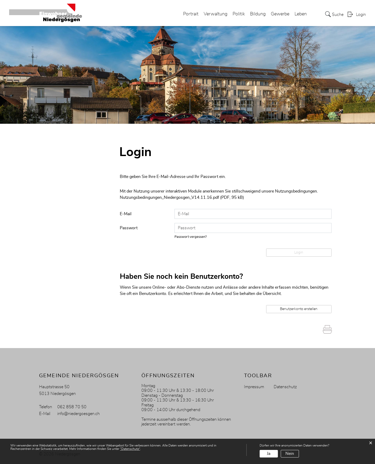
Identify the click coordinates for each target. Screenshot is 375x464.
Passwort (129, 228)
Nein (289, 453)
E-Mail (126, 214)
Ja (268, 453)
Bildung (258, 14)
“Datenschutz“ (130, 448)
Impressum (254, 387)
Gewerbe (280, 14)
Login (361, 15)
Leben (301, 14)
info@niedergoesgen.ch (78, 414)
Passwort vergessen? (190, 237)
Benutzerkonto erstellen (298, 309)
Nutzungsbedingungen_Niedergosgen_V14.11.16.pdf (169, 197)
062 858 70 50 (71, 407)
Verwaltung (215, 14)
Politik (239, 14)
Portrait (190, 14)
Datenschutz (285, 387)
